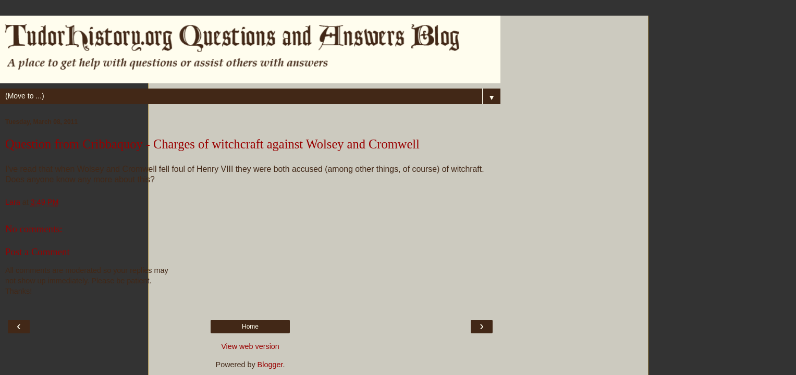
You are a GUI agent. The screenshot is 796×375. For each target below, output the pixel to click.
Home (250, 326)
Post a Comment (37, 251)
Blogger (270, 364)
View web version (250, 346)
